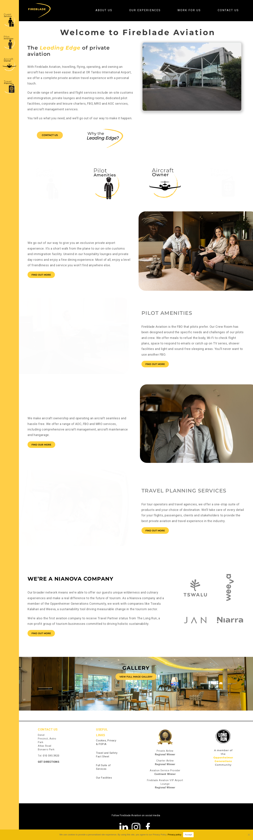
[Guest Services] (9, 13)
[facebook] (148, 827)
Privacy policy (174, 834)
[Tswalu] (195, 575)
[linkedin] (123, 827)
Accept (188, 834)
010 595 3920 (51, 755)
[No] (248, 834)
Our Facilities (104, 777)
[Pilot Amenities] (9, 36)
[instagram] (136, 827)
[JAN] (195, 607)
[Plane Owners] (9, 58)
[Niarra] (230, 607)
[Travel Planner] (9, 80)
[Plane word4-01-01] (165, 167)
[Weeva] (230, 575)
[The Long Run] (223, 731)
